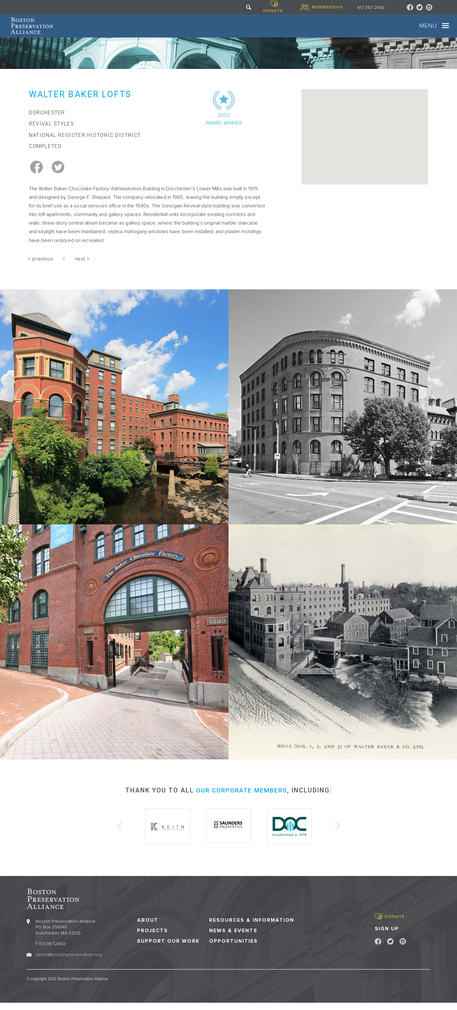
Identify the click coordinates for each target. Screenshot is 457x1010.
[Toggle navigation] (429, 30)
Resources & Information (251, 927)
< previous (40, 267)
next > (82, 267)
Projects (152, 937)
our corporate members (242, 798)
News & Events (233, 937)
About (147, 927)
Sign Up (387, 935)
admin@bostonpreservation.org (69, 961)
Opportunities (233, 948)
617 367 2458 (371, 7)
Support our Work (168, 948)
